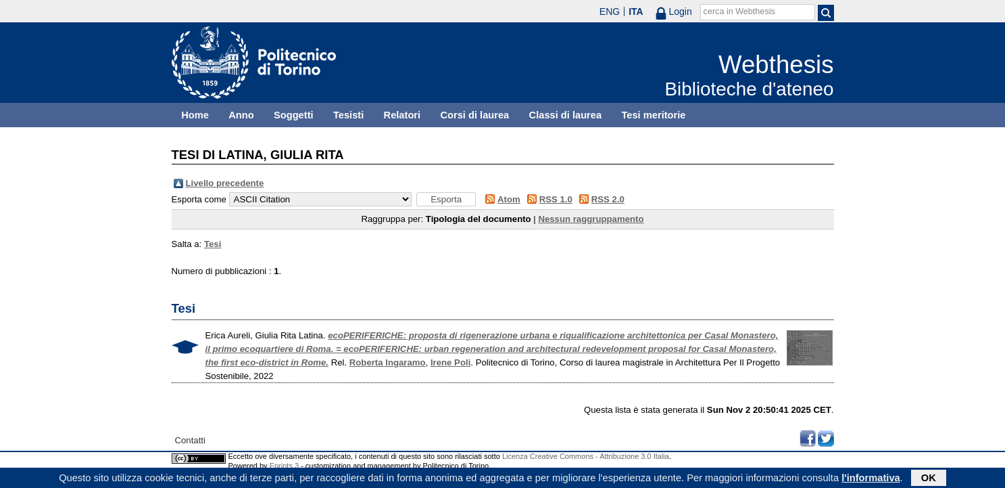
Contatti (190, 440)
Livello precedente (225, 183)
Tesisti (348, 115)
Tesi (212, 244)
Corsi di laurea (474, 115)
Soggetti (294, 115)
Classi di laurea (565, 115)
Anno (240, 115)
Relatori (402, 115)
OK (928, 479)
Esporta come (199, 199)
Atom (508, 199)
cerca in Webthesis (739, 11)
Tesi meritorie (653, 115)
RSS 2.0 (607, 199)
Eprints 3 (284, 466)
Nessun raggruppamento (590, 219)
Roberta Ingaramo (387, 362)
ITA (636, 11)
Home (195, 115)
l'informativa (870, 479)
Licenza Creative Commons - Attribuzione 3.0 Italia (585, 456)
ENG (609, 11)
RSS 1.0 (555, 199)
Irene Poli (450, 362)
